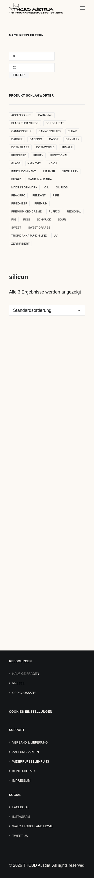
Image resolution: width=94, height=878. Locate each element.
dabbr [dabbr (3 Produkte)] (54, 139)
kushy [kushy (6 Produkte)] (16, 179)
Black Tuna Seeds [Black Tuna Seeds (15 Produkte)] (25, 123)
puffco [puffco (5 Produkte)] (54, 211)
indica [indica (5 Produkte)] (52, 163)
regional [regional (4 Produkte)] (74, 211)
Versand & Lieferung (30, 742)
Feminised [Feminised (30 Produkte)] (18, 155)
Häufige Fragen (25, 674)
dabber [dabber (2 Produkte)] (17, 139)
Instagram (21, 817)
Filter (19, 75)
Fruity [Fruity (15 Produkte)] (38, 155)
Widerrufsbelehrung (30, 761)
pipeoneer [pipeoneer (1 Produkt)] (19, 203)
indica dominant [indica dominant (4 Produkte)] (23, 171)
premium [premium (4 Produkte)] (40, 203)
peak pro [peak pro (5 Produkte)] (18, 195)
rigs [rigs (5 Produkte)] (26, 219)
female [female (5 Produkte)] (66, 147)
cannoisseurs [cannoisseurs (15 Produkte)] (50, 131)
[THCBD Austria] (36, 8)
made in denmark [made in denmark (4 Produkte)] (24, 187)
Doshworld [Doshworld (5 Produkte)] (45, 147)
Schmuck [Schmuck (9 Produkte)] (44, 219)
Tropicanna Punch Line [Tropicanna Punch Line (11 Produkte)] (29, 235)
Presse (18, 683)
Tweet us (20, 836)
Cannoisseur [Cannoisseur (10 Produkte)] (21, 131)
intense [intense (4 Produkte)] (49, 171)
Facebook (20, 807)
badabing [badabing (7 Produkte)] (45, 115)
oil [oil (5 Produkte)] (46, 187)
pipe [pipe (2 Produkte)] (56, 195)
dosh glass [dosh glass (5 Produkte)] (20, 147)
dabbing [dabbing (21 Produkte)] (36, 139)
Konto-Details (24, 771)
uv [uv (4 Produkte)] (55, 235)
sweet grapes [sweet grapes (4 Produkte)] (39, 227)
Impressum (21, 780)
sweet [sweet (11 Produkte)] (16, 227)
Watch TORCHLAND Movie (32, 826)
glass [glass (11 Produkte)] (16, 163)
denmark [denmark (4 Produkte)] (72, 139)
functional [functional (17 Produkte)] (59, 155)
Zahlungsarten (25, 752)
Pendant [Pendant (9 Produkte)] (39, 195)
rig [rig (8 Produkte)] (13, 219)
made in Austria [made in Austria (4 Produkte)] (40, 179)
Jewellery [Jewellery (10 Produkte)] (70, 171)
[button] (82, 8)
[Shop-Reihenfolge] (47, 310)
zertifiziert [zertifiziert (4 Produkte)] (20, 243)
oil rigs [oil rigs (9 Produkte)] (62, 187)
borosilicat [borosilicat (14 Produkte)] (55, 123)
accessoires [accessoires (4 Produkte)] (21, 115)
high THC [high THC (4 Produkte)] (34, 163)
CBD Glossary (24, 693)
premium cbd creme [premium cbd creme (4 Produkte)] (26, 211)
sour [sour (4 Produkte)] (62, 219)
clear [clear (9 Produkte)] (72, 131)
